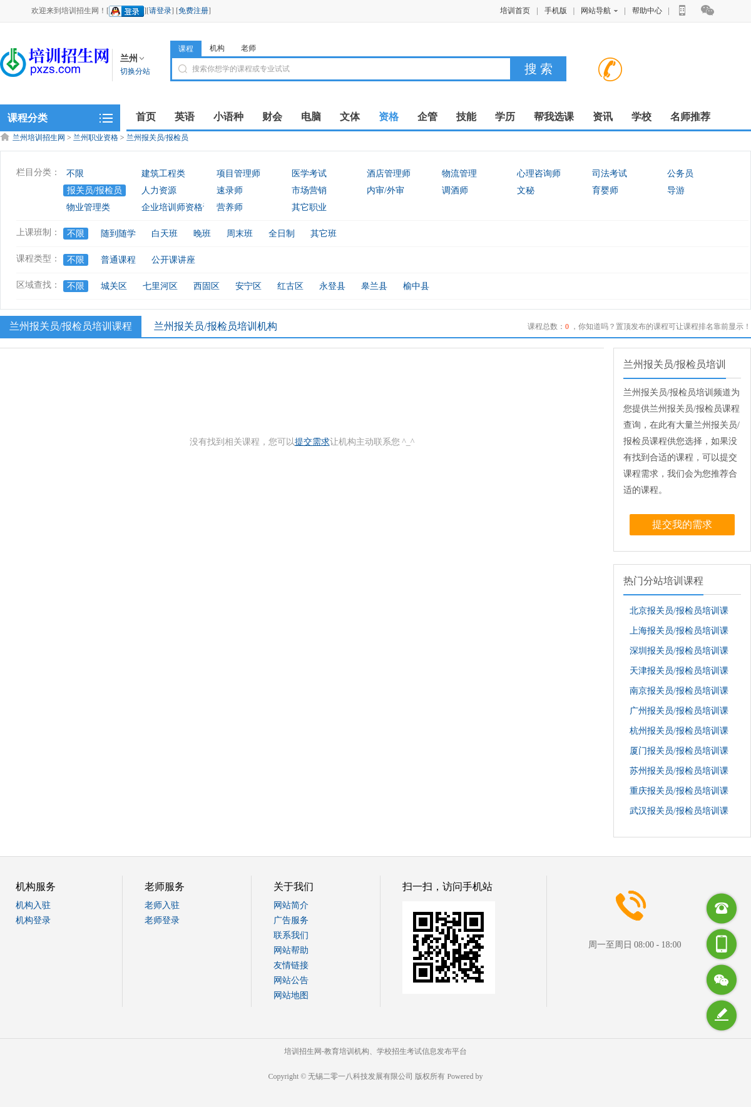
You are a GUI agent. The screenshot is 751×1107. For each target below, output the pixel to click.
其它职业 (309, 207)
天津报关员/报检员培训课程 (679, 673)
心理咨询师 (539, 173)
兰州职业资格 (95, 137)
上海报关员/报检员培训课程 (679, 633)
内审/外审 (385, 190)
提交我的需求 (682, 524)
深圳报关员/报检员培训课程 (679, 653)
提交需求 (312, 442)
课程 (185, 48)
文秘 (525, 190)
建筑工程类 (163, 173)
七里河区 (160, 286)
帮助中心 (647, 10)
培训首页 (515, 10)
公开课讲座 (173, 260)
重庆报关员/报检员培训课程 (679, 793)
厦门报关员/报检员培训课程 (679, 753)
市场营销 (309, 190)
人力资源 (158, 190)
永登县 (332, 286)
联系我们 (291, 935)
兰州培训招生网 (39, 137)
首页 (146, 116)
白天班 (164, 233)
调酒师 (455, 190)
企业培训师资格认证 (180, 207)
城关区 (114, 286)
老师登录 (162, 920)
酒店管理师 (389, 173)
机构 (217, 48)
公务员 (680, 173)
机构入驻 (33, 905)
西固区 (206, 286)
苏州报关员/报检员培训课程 (679, 773)
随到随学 (118, 233)
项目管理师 (238, 173)
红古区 (290, 286)
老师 (248, 48)
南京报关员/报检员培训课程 (679, 693)
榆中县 (416, 286)
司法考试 (609, 173)
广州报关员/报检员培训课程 (679, 713)
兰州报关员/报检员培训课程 (69, 326)
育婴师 (605, 190)
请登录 (160, 10)
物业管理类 (88, 207)
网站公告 (291, 980)
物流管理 (459, 173)
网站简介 (291, 905)
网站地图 (291, 995)
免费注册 (193, 10)
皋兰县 (374, 286)
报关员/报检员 (94, 190)
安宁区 (248, 286)
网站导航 (599, 10)
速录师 (230, 190)
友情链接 (291, 965)
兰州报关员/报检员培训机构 (215, 326)
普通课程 (118, 260)
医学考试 (309, 173)
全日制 (281, 233)
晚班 (202, 233)
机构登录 (33, 920)
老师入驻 (162, 905)
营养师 (230, 207)
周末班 (240, 233)
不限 (75, 173)
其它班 (323, 233)
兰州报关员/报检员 (157, 137)
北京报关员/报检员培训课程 (679, 613)
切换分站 (135, 71)
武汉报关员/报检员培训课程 (679, 813)
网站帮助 (291, 950)
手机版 (555, 10)
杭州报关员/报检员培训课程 (679, 733)
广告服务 (291, 920)
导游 (676, 190)
